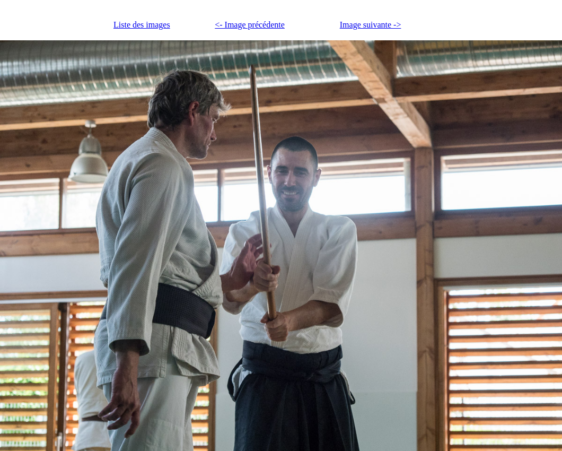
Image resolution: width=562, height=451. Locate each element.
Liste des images (141, 24)
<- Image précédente (250, 24)
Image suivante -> (370, 24)
